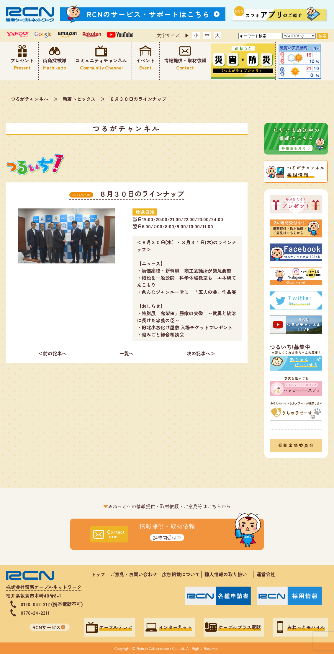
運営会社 (265, 574)
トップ (98, 574)
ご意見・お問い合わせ (133, 574)
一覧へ (126, 353)
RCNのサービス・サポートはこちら (148, 14)
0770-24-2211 (35, 612)
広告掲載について (181, 574)
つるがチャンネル (29, 98)
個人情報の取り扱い (228, 574)
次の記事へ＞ (201, 353)
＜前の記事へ (52, 353)
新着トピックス (79, 98)
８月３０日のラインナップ (138, 98)
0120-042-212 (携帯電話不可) (52, 604)
